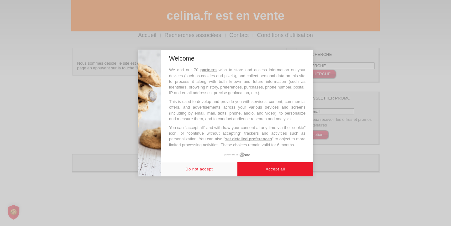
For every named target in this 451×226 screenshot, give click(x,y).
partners (208, 69)
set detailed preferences (248, 139)
